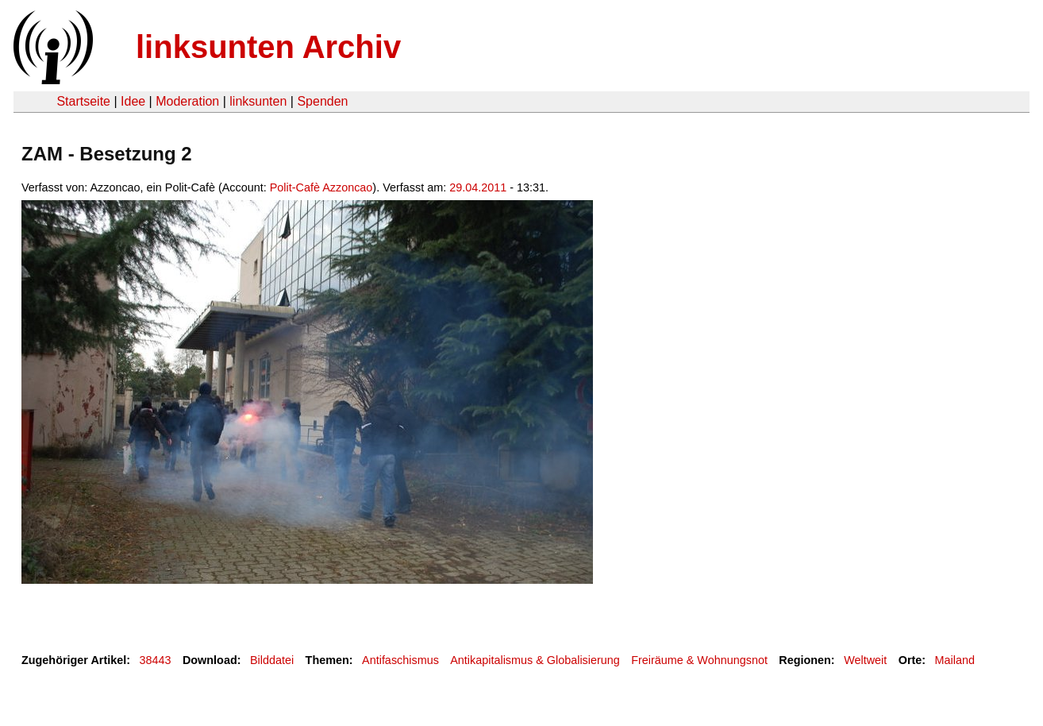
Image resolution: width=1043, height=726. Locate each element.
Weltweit (865, 660)
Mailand (955, 660)
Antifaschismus (400, 660)
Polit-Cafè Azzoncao (321, 187)
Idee (133, 101)
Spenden (322, 101)
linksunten (258, 101)
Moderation (187, 101)
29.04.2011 (477, 187)
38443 (155, 660)
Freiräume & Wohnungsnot (699, 660)
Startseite (83, 101)
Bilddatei (272, 660)
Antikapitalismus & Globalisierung (535, 660)
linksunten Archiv (268, 46)
